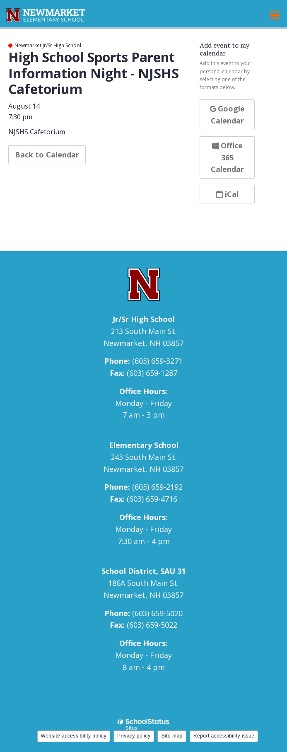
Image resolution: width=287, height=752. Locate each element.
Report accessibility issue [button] (224, 736)
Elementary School (143, 445)
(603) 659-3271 (157, 361)
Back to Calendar (47, 155)
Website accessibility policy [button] (74, 736)
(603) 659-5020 (157, 613)
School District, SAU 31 (143, 571)
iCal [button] (227, 194)
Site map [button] (171, 736)
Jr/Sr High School (144, 319)
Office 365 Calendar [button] (227, 157)
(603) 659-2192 (157, 487)
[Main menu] (274, 14)
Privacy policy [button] (133, 736)
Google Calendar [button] (227, 115)
